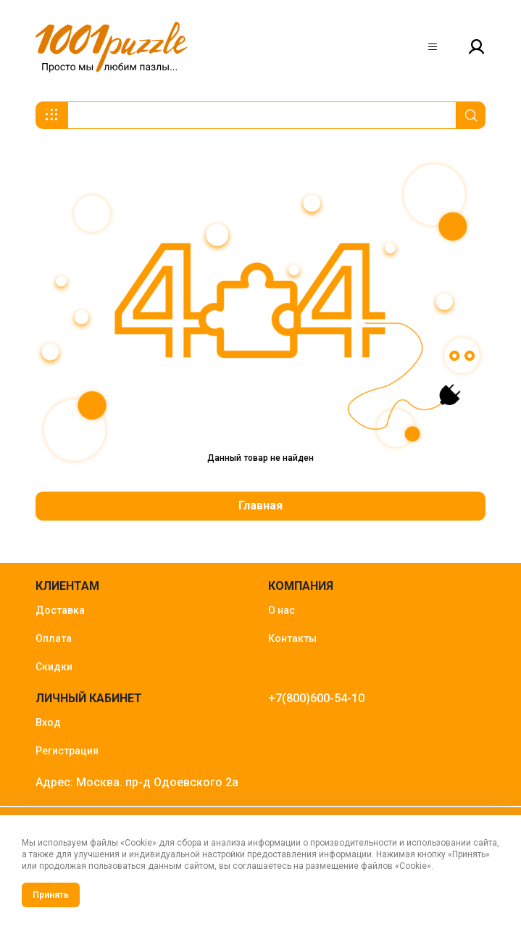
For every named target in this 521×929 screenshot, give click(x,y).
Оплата (54, 638)
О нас (281, 610)
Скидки (54, 666)
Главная (260, 505)
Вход (48, 722)
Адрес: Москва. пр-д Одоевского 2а (137, 782)
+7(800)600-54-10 (316, 698)
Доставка (60, 610)
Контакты (292, 638)
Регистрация (67, 751)
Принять (51, 895)
